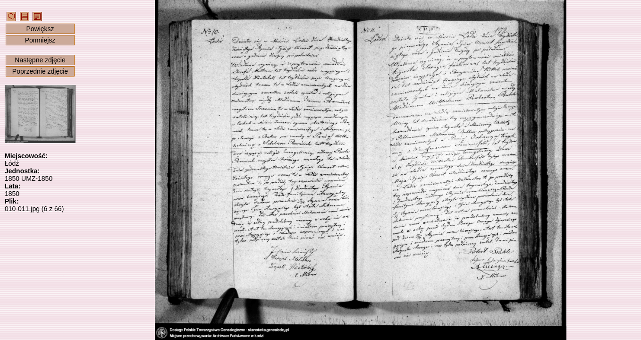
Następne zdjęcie (40, 60)
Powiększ (40, 29)
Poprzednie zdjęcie (40, 71)
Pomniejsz (40, 40)
